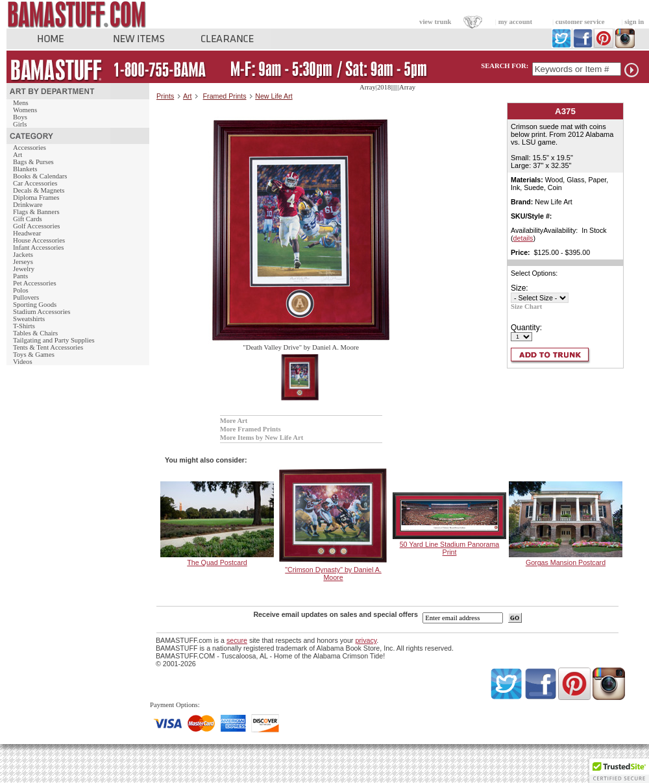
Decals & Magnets (38, 190)
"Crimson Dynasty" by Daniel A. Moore (333, 573)
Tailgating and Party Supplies (54, 340)
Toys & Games (34, 354)
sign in (634, 21)
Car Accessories (35, 183)
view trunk (435, 21)
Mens (21, 102)
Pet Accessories (34, 283)
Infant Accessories (38, 247)
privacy (365, 640)
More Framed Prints (250, 429)
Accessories (29, 147)
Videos (22, 361)
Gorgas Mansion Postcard (566, 562)
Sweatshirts (29, 318)
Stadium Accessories (42, 311)
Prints (165, 96)
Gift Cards (27, 219)
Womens (25, 110)
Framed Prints (225, 96)
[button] (619, 770)
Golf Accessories (36, 226)
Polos (21, 290)
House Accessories (39, 240)
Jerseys (23, 261)
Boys (20, 117)
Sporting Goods (34, 304)
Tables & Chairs (35, 333)
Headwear (27, 233)
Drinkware (28, 204)
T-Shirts (24, 326)
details (523, 238)
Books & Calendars (40, 176)
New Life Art (273, 96)
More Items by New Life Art (262, 437)
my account (515, 21)
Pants (20, 276)
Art (17, 154)
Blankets (25, 169)
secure (237, 640)
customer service (580, 21)
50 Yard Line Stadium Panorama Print (450, 548)
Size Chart (526, 306)
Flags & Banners (36, 211)
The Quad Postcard (217, 562)
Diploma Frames (36, 197)
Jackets (23, 254)
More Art (234, 420)
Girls (20, 124)
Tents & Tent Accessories (48, 347)
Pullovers (26, 297)
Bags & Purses (33, 161)
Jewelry (23, 268)
